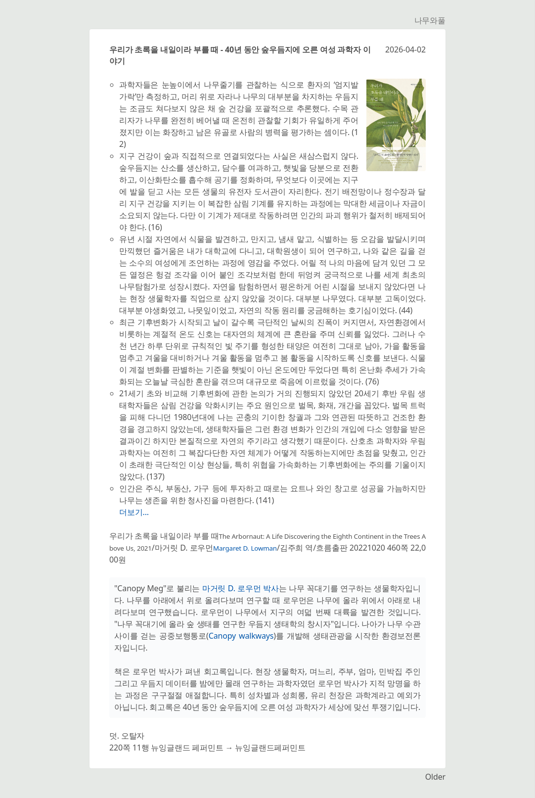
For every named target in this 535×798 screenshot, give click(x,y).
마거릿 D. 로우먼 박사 (240, 588)
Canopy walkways (241, 635)
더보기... (134, 512)
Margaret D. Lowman (245, 548)
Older (435, 776)
